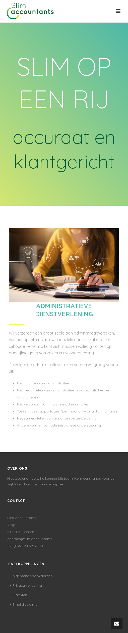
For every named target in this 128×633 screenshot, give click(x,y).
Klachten (18, 595)
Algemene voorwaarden (31, 576)
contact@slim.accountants (29, 539)
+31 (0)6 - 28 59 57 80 (25, 546)
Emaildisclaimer (24, 604)
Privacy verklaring (26, 585)
